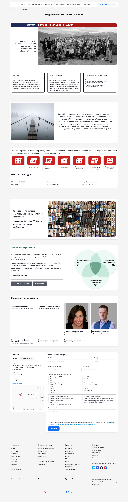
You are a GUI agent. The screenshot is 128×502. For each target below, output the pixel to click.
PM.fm (67, 456)
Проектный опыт (71, 479)
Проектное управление (46, 448)
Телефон (97, 358)
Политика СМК (40, 284)
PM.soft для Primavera (72, 464)
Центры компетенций (35, 4)
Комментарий (52, 408)
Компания (86, 366)
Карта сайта (96, 484)
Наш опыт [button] (59, 4)
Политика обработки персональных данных (106, 482)
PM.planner (69, 448)
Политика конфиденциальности (102, 479)
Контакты (87, 4)
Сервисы (41, 459)
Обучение (41, 464)
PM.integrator (69, 453)
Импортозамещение (73, 4)
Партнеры (14, 459)
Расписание (96, 453)
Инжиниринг (42, 451)
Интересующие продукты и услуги (60, 374)
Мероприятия (15, 456)
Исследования (16, 469)
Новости (14, 453)
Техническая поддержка (46, 461)
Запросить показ (104, 4)
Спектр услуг (96, 450)
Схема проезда (17, 383)
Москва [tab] (15, 359)
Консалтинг (42, 453)
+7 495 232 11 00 (110, 463)
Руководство (15, 451)
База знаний (15, 479)
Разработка (42, 456)
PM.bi (67, 461)
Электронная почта (54, 366)
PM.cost (67, 459)
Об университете (98, 447)
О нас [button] (22, 4)
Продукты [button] (48, 4)
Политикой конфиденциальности (85, 424)
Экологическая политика (21, 284)
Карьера (14, 464)
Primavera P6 (69, 467)
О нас (13, 448)
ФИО (50, 358)
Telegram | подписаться (75, 492)
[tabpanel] (28, 386)
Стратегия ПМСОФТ (20, 275)
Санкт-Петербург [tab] (26, 359)
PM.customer (69, 451)
